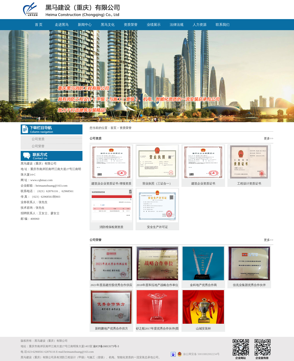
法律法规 (177, 24)
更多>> (268, 138)
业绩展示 (154, 24)
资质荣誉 (131, 24)
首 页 (39, 24)
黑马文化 (108, 24)
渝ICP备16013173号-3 (106, 346)
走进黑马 (62, 24)
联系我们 (222, 24)
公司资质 (38, 139)
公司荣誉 (38, 146)
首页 (113, 128)
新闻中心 (85, 24)
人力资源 (199, 24)
